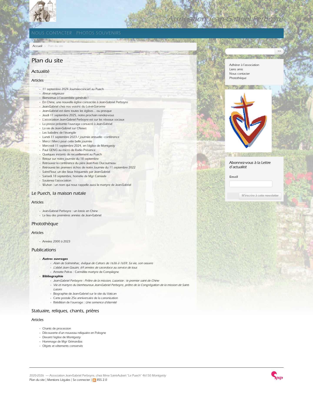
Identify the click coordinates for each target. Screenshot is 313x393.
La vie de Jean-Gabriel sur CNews (64, 128)
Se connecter (81, 380)
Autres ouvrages (55, 259)
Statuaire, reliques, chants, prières (65, 311)
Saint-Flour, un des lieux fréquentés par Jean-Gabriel (76, 172)
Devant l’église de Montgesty (61, 337)
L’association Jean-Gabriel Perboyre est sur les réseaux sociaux (83, 120)
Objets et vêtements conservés (62, 346)
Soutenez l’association (56, 181)
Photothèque (45, 224)
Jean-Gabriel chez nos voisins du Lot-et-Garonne (73, 107)
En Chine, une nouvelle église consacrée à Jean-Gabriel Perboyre (85, 102)
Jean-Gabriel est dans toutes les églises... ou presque (77, 111)
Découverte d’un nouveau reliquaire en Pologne (74, 333)
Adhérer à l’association (244, 65)
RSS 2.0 (100, 380)
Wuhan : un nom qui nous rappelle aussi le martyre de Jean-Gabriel (86, 185)
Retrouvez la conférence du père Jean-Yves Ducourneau (79, 163)
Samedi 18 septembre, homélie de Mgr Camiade (74, 176)
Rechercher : (233, 44)
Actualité (40, 72)
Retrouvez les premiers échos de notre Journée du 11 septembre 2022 (88, 168)
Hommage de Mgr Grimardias (62, 342)
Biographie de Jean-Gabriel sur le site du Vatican (85, 294)
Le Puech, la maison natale (59, 194)
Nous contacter (52, 34)
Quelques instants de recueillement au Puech (72, 154)
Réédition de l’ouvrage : (85, 302)
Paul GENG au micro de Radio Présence (68, 150)
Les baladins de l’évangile (59, 133)
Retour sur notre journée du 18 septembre (70, 159)
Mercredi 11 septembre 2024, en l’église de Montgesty (78, 146)
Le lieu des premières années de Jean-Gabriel (71, 215)
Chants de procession (56, 329)
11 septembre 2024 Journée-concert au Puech (73, 89)
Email (233, 177)
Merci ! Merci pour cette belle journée (67, 141)
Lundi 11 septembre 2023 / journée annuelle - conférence (80, 137)
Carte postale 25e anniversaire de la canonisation (85, 298)
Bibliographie (52, 276)
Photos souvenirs (98, 34)
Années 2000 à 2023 (56, 242)
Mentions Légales (58, 380)
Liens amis (236, 69)
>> (279, 51)
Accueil (37, 46)
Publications (44, 250)
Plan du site (37, 380)
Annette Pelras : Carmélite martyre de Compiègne (86, 272)
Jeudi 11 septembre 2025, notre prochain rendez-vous (78, 115)
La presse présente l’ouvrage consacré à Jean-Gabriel (77, 124)
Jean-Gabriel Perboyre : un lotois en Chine (70, 211)
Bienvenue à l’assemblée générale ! (65, 98)
